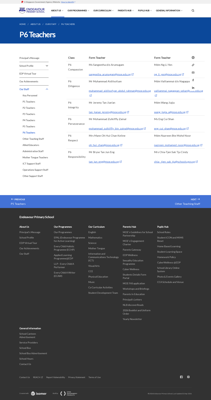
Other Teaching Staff (33, 138)
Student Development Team (103, 292)
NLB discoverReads (133, 304)
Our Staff (34, 89)
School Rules (163, 232)
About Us (56, 10)
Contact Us (25, 364)
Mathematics (95, 237)
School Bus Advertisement (33, 353)
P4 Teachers (29, 120)
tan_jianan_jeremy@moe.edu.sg (107, 112)
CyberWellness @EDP (169, 262)
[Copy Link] (192, 65)
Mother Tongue (96, 248)
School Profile (34, 66)
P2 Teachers (29, 107)
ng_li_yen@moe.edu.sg (167, 74)
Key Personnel (30, 95)
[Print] (192, 57)
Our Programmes (77, 10)
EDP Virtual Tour (27, 73)
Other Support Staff (33, 176)
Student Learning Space (169, 251)
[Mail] (192, 71)
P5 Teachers (29, 126)
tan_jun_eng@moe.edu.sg (104, 161)
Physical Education (98, 276)
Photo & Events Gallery (169, 276)
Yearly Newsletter (132, 319)
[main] (105, 112)
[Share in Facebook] (192, 78)
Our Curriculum (102, 10)
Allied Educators (31, 145)
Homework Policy (166, 257)
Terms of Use (94, 377)
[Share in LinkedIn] (192, 86)
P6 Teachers (29, 132)
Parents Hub (124, 10)
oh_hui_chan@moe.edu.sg (104, 145)
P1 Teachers (29, 101)
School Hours (26, 358)
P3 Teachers (29, 114)
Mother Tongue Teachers (35, 157)
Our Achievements (28, 81)
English (92, 232)
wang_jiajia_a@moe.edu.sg (169, 112)
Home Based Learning (168, 246)
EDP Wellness (130, 255)
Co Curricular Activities (100, 287)
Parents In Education (134, 294)
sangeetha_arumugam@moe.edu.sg (110, 74)
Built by (67, 393)
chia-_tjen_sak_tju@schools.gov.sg (174, 161)
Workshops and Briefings (136, 288)
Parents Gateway (132, 249)
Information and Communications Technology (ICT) (103, 257)
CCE (90, 271)
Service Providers (28, 342)
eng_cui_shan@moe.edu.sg (170, 128)
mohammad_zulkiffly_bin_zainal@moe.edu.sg (116, 128)
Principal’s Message (29, 58)
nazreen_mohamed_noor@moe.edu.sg (176, 145)
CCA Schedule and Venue (170, 281)
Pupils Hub (143, 10)
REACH (36, 377)
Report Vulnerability (55, 377)
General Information (168, 10)
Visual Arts (94, 265)
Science (92, 242)
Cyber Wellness (131, 269)
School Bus (25, 347)
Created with (35, 393)
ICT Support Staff (32, 163)
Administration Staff (33, 151)
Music (91, 281)
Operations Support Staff (35, 169)
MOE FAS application (134, 283)
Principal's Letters (132, 299)
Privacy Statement (76, 377)
